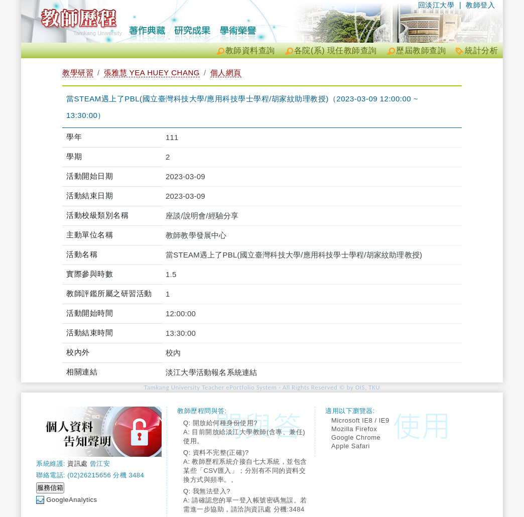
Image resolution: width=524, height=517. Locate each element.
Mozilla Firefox (354, 429)
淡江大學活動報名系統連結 (211, 372)
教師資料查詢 (250, 50)
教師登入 (480, 5)
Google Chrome (355, 437)
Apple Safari (350, 446)
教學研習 (77, 72)
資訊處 (77, 463)
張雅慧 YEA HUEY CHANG (152, 72)
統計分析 (481, 50)
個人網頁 (225, 72)
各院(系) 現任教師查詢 (335, 50)
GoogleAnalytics (71, 499)
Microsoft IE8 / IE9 (360, 420)
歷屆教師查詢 (421, 50)
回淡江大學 (436, 5)
